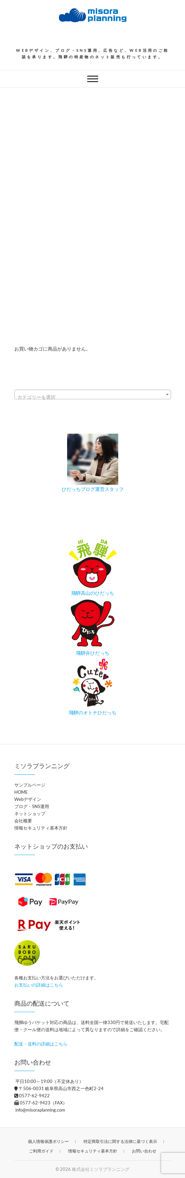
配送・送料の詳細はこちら (40, 1044)
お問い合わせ (144, 1150)
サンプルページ (29, 785)
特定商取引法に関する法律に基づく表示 (120, 1141)
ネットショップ (29, 813)
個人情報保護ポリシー (48, 1141)
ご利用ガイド (41, 1150)
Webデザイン (27, 799)
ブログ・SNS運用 (31, 806)
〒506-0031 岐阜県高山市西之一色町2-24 (59, 1088)
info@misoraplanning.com (39, 1110)
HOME (21, 792)
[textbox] (93, 397)
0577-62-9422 (32, 1095)
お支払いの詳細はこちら (38, 985)
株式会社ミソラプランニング (100, 1169)
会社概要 (23, 820)
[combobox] (92, 394)
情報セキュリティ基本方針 (40, 828)
